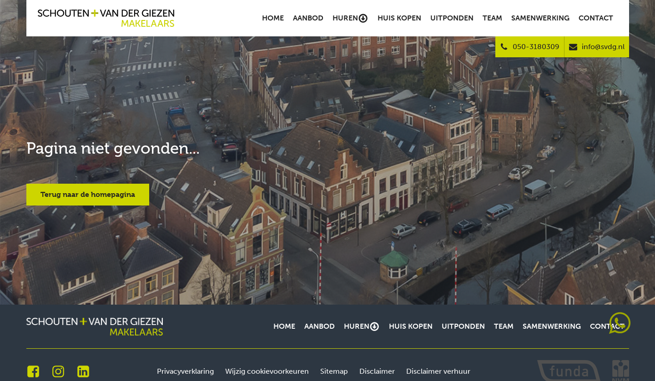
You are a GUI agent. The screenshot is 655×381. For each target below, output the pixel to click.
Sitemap (334, 371)
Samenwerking (540, 18)
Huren (350, 18)
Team (492, 18)
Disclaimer (377, 371)
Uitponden (452, 18)
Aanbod (308, 18)
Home (273, 18)
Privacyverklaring (185, 371)
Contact (596, 18)
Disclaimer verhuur (438, 371)
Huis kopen (399, 18)
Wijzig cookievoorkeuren (267, 371)
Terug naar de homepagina (87, 194)
